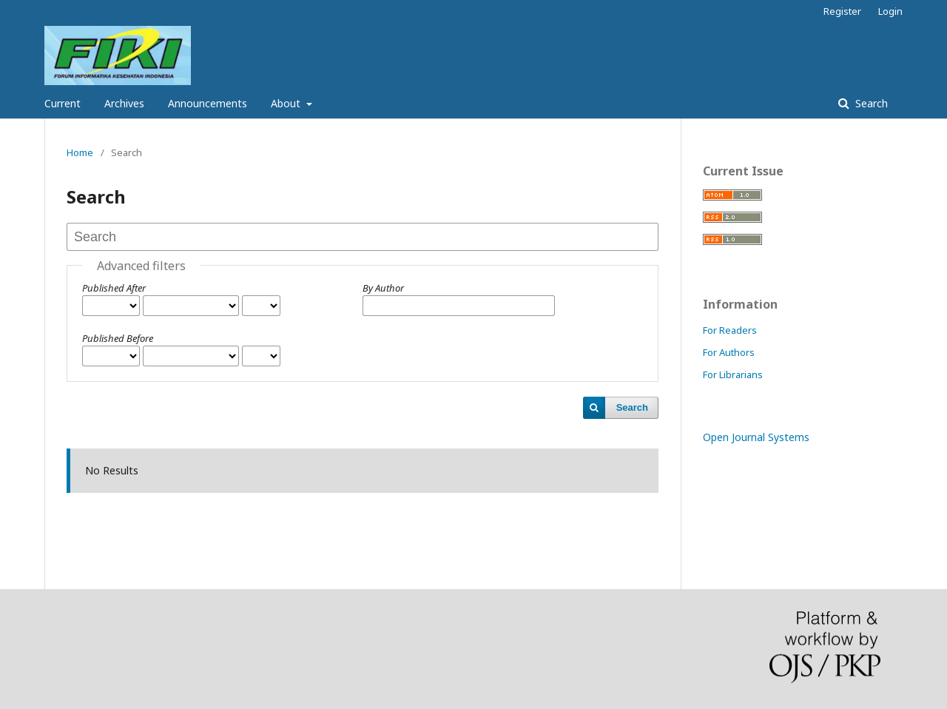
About (287, 103)
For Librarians (733, 374)
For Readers (730, 330)
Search (870, 103)
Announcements (207, 103)
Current (62, 103)
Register (842, 11)
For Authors (729, 352)
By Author (383, 288)
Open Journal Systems (756, 437)
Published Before (117, 338)
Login (890, 11)
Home (80, 152)
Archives (124, 103)
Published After (114, 288)
